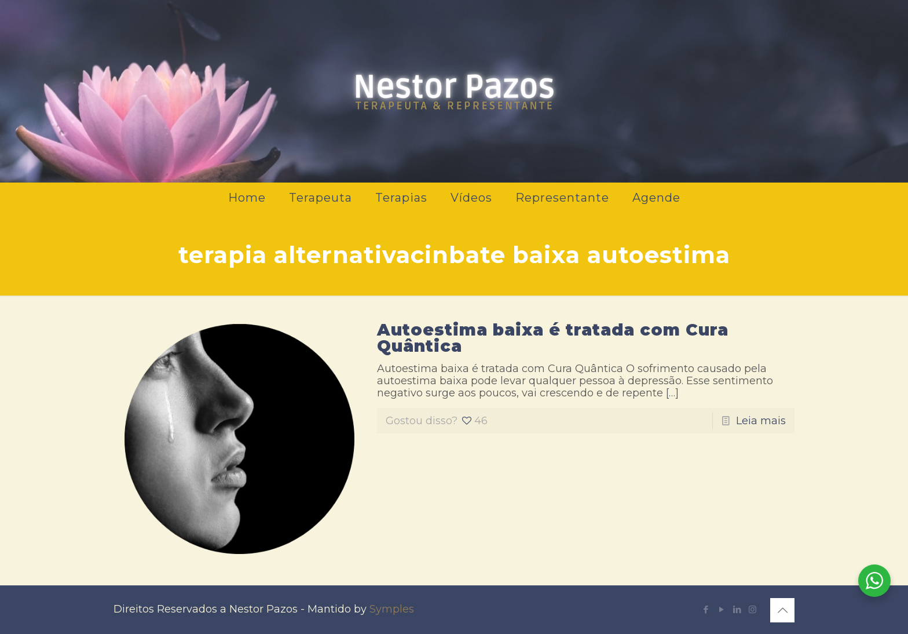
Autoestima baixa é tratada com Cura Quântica (552, 338)
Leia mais (761, 420)
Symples (391, 609)
